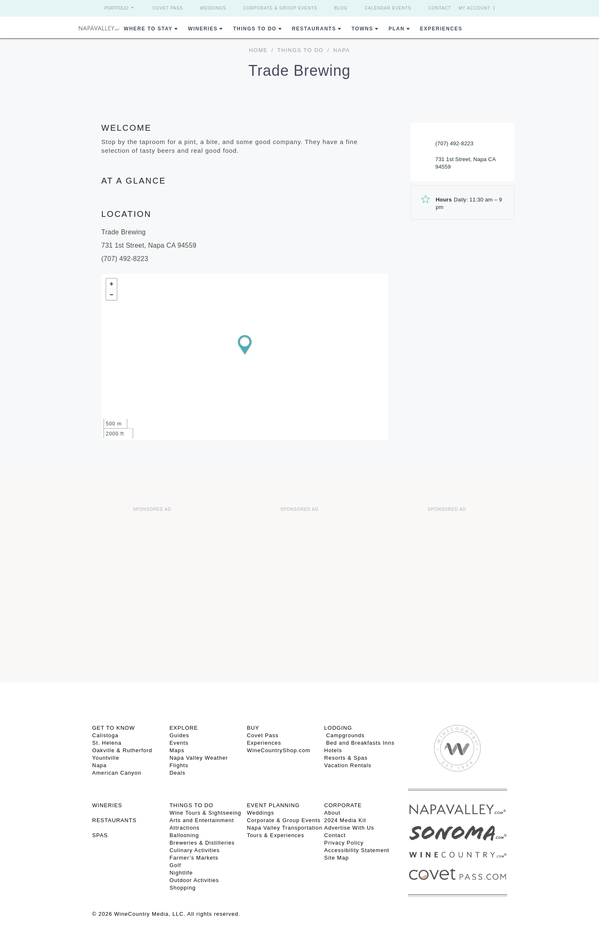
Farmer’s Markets (193, 858)
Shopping (182, 888)
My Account (474, 8)
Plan (397, 29)
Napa (99, 765)
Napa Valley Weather (198, 758)
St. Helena (107, 743)
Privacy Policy (344, 843)
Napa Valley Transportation (284, 828)
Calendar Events (388, 8)
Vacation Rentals (347, 765)
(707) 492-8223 (455, 143)
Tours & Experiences (275, 835)
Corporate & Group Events (280, 8)
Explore (183, 728)
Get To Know (113, 728)
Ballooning (184, 835)
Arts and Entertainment (201, 820)
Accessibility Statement (356, 850)
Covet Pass (168, 8)
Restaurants (314, 29)
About (332, 813)
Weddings (213, 8)
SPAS (100, 835)
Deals (177, 773)
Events (178, 743)
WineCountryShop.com (278, 750)
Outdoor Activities (194, 880)
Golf (175, 865)
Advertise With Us (349, 828)
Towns (362, 29)
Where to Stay (148, 29)
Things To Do (254, 29)
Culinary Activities (194, 850)
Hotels (333, 750)
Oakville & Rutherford (122, 750)
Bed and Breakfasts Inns (359, 743)
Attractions (184, 828)
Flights (178, 765)
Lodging (338, 728)
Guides (179, 735)
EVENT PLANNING (273, 805)
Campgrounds (344, 735)
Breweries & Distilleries (202, 843)
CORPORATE (342, 805)
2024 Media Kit (345, 820)
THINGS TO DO (191, 805)
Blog (341, 8)
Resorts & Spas (345, 758)
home (258, 50)
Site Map (336, 858)
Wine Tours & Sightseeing (205, 813)
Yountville (105, 758)
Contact (439, 8)
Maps (176, 750)
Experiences (441, 29)
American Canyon (116, 773)
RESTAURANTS (114, 820)
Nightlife (181, 873)
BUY (253, 728)
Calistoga (105, 735)
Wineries (203, 29)
